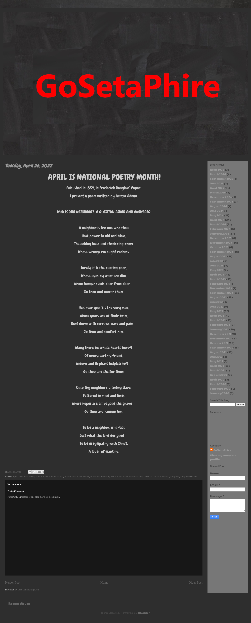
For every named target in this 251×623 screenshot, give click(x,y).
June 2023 (216, 265)
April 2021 (217, 366)
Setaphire (174, 476)
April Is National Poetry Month (27, 476)
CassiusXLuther (151, 476)
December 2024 (221, 197)
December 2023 (220, 238)
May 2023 (216, 270)
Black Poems (83, 476)
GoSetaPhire (222, 450)
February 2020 (220, 388)
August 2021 (218, 352)
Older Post (195, 582)
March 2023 (218, 279)
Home (104, 582)
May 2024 (217, 215)
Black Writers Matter (133, 476)
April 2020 (217, 379)
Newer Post (12, 582)
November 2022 (221, 288)
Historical (164, 476)
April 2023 (217, 274)
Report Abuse (19, 603)
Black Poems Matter (99, 476)
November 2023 (221, 242)
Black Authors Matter (53, 476)
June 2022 (216, 306)
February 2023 (220, 284)
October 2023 (219, 247)
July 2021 (216, 357)
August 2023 (218, 256)
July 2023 (216, 261)
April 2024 (217, 220)
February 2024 (220, 229)
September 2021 (221, 347)
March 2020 (218, 384)
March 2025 (218, 192)
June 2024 (217, 211)
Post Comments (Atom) (29, 589)
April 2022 (217, 315)
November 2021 (221, 338)
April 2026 (217, 169)
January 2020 (219, 393)
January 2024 (219, 233)
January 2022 (219, 329)
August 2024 (218, 206)
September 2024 (221, 201)
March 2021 (218, 370)
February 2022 (220, 325)
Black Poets (116, 476)
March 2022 (218, 320)
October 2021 (219, 343)
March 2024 (218, 224)
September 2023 (221, 252)
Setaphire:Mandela (189, 476)
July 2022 (216, 302)
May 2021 (216, 361)
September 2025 (221, 179)
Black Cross (70, 476)
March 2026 (218, 174)
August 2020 (218, 375)
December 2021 (220, 334)
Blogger (144, 613)
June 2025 (216, 183)
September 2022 (221, 293)
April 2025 (217, 188)
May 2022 (216, 311)
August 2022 (218, 297)
